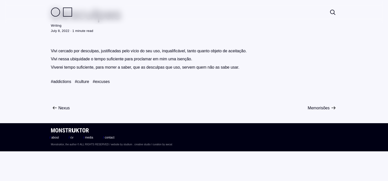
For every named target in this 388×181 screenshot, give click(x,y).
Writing (56, 25)
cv (71, 137)
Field (55, 12)
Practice (67, 12)
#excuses (101, 81)
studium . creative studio (137, 144)
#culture (82, 81)
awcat (169, 144)
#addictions (61, 81)
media (88, 137)
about (54, 137)
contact (108, 137)
